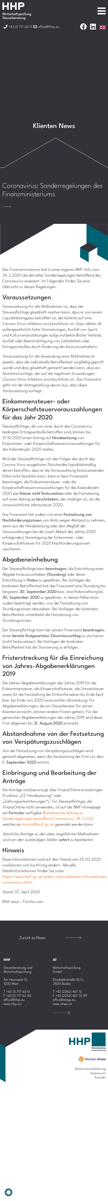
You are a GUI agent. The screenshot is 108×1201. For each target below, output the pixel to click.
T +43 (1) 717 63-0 (17, 991)
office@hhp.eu (14, 1000)
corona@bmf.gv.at (38, 825)
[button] (8, 1192)
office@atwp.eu (64, 1000)
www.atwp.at (62, 1004)
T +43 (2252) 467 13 (67, 991)
